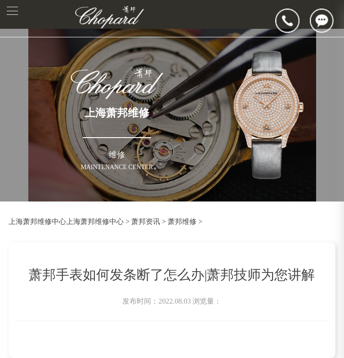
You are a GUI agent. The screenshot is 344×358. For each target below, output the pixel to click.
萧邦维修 (182, 221)
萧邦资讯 (145, 221)
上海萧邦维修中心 (37, 221)
